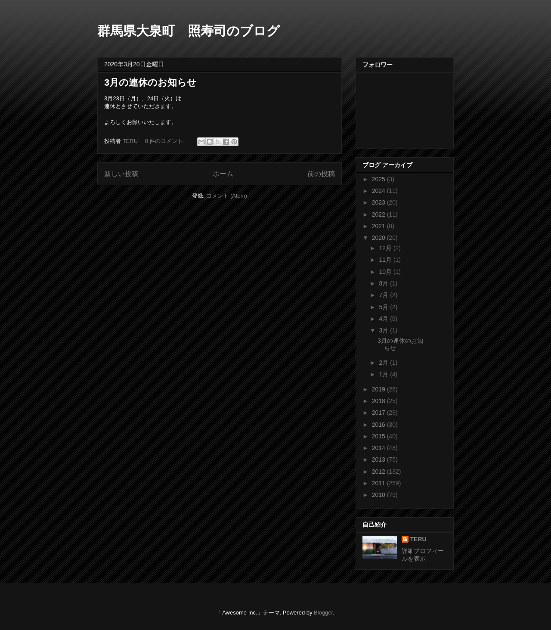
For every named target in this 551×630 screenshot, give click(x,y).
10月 (386, 271)
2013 (379, 459)
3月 (384, 330)
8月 (384, 283)
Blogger (323, 612)
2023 (379, 202)
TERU (418, 539)
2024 (379, 190)
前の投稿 (321, 173)
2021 (379, 226)
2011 (379, 483)
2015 (379, 436)
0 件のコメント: (165, 141)
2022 (379, 214)
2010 (379, 494)
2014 (379, 447)
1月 (384, 374)
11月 (386, 259)
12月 (386, 248)
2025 (379, 179)
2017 (379, 412)
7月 (384, 295)
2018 (379, 400)
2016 (379, 424)
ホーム (223, 173)
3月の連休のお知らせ (150, 82)
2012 (379, 471)
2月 (384, 362)
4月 (384, 318)
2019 (379, 389)
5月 (384, 307)
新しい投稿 (121, 173)
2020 (379, 237)
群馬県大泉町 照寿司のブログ (188, 31)
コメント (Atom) (226, 195)
